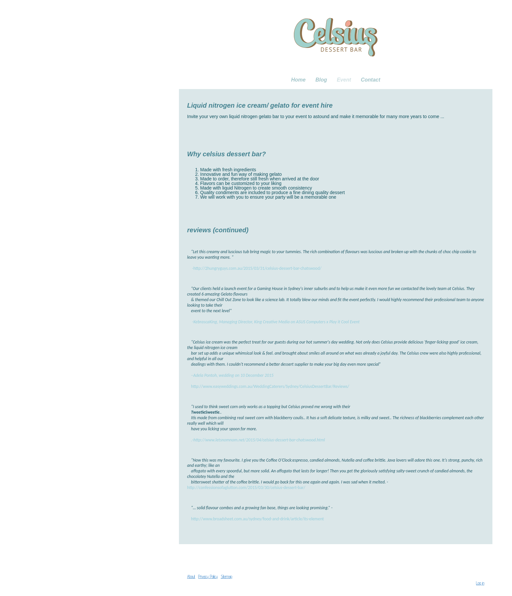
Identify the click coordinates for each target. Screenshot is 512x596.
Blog (321, 80)
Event (344, 80)
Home (298, 80)
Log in (480, 583)
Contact (370, 80)
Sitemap (226, 576)
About (191, 576)
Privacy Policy (208, 576)
